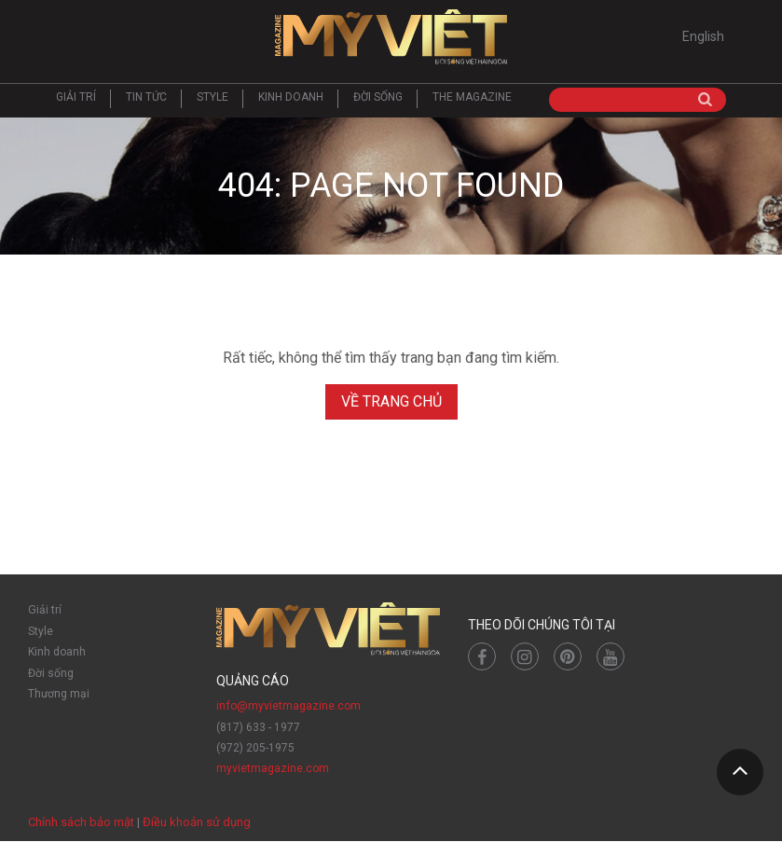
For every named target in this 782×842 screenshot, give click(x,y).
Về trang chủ (391, 402)
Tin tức (146, 97)
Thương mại (58, 693)
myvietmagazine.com (272, 769)
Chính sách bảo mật (81, 823)
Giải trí (76, 97)
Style (212, 97)
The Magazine (472, 97)
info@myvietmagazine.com (288, 706)
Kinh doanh (290, 97)
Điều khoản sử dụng (197, 823)
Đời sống (378, 97)
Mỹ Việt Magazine (391, 37)
